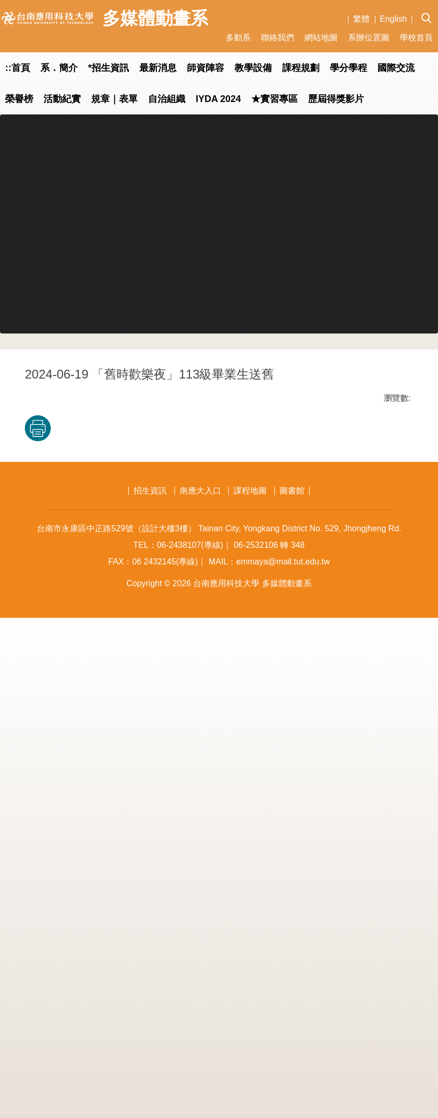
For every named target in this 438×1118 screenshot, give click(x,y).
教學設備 (253, 68)
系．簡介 (59, 68)
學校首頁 (416, 37)
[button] (429, 11)
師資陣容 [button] (205, 68)
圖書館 (292, 990)
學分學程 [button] (348, 68)
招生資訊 (150, 990)
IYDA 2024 (218, 99)
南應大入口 (200, 990)
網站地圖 (321, 37)
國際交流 (396, 68)
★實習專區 (274, 99)
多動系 (238, 37)
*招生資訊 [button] (108, 68)
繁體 (361, 18)
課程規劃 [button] (300, 68)
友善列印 (133, 907)
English (393, 18)
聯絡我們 (277, 37)
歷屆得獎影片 (336, 99)
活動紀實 (62, 99)
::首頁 (17, 68)
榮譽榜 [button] (19, 99)
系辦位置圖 (368, 37)
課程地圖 (250, 990)
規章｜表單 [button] (114, 99)
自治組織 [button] (166, 99)
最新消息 (158, 68)
